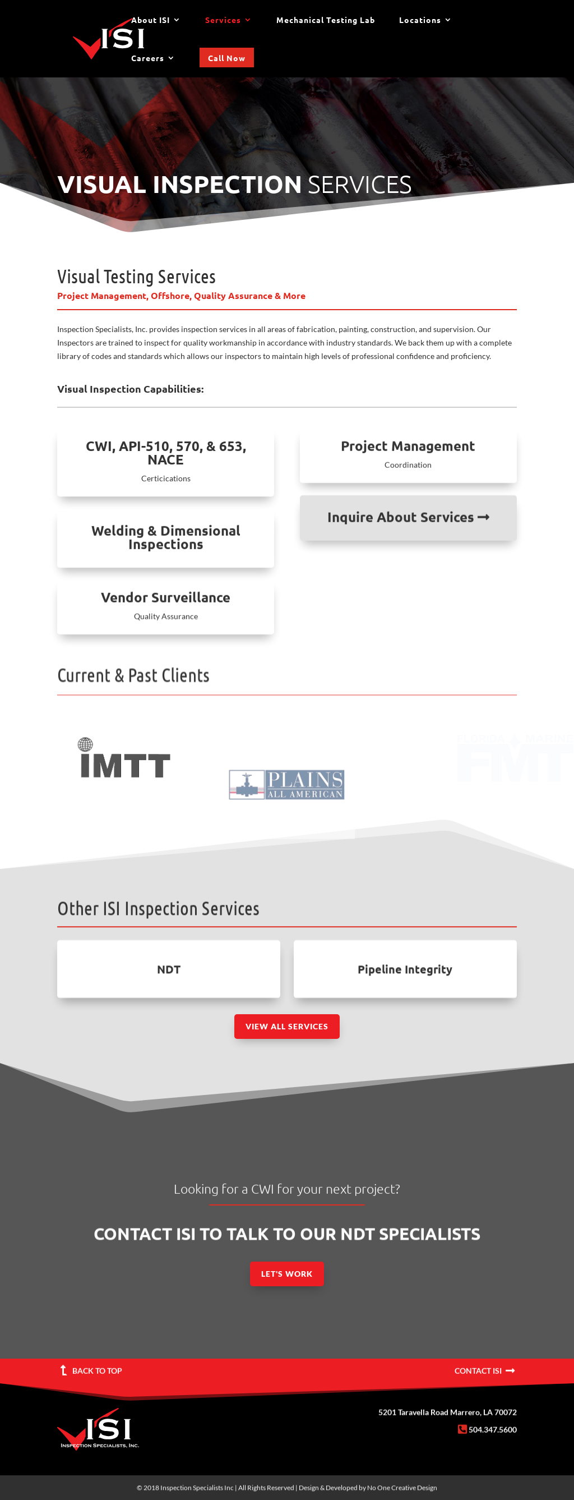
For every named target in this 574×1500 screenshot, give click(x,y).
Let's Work (287, 1273)
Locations (420, 20)
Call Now (227, 58)
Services (223, 20)
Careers (147, 58)
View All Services (287, 1026)
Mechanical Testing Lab (325, 20)
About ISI (150, 20)
